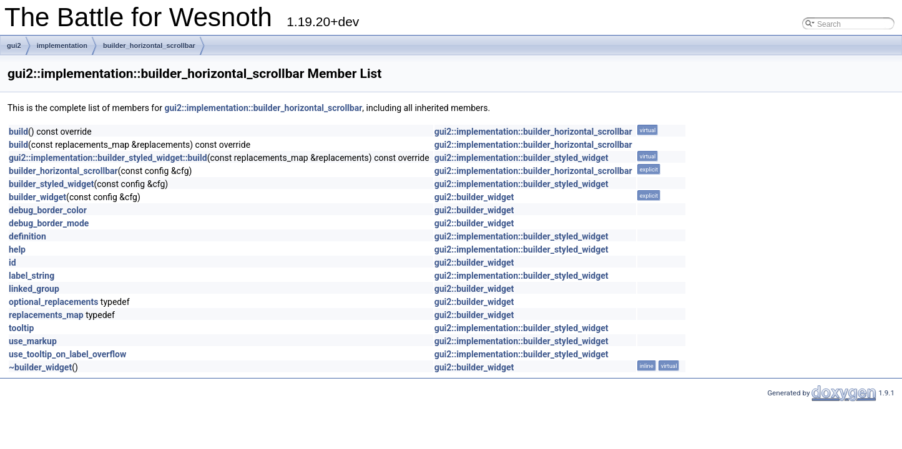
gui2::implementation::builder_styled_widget (521, 158)
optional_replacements (53, 302)
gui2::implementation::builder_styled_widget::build (108, 158)
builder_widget (37, 197)
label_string (31, 276)
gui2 (14, 45)
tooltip (21, 328)
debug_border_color (48, 210)
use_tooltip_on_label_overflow (67, 354)
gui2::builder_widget (474, 197)
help (17, 249)
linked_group (34, 289)
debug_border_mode (49, 223)
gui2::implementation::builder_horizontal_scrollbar (263, 108)
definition (27, 236)
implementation (62, 45)
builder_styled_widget (51, 184)
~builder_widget (40, 367)
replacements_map (46, 315)
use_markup (33, 341)
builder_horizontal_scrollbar (149, 45)
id (12, 263)
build (18, 132)
